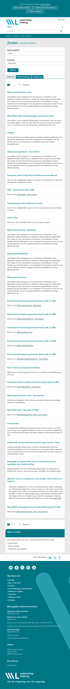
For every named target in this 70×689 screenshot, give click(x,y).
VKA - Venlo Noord (20, 190)
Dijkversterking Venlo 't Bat (19, 92)
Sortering (10, 60)
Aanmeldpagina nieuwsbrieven (20, 589)
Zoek (13, 50)
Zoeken (13, 70)
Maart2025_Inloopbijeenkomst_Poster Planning (33, 507)
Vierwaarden (13, 424)
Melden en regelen (16, 591)
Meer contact (14, 635)
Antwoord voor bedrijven (18, 549)
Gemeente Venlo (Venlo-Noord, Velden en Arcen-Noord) (32, 175)
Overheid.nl (13, 543)
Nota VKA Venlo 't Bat (23, 410)
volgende (27, 85)
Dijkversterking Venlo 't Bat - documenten (25, 396)
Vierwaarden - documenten (26, 194)
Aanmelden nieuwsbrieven (19, 638)
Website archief (15, 597)
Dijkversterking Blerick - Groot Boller (23, 152)
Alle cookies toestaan (22, 8)
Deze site (11, 77)
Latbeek (10, 133)
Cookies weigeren (35, 11)
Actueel (11, 580)
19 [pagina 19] (20, 85)
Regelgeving (37, 77)
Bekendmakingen (23, 77)
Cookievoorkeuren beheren (45, 8)
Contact (12, 586)
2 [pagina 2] (11, 85)
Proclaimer (13, 665)
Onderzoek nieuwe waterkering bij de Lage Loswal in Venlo (33, 443)
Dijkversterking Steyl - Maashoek (21, 230)
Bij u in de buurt (15, 583)
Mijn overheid (14, 546)
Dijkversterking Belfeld (17, 254)
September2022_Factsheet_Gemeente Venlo (33, 382)
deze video (57, 498)
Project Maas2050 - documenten (28, 387)
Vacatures (12, 594)
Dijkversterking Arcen (16, 277)
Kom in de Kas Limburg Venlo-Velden (23, 368)
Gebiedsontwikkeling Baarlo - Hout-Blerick (32, 359)
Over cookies (45, 4)
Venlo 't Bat (12, 218)
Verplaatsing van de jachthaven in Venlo (25, 203)
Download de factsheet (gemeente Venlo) (31, 301)
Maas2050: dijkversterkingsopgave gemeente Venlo (30, 116)
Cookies (12, 600)
